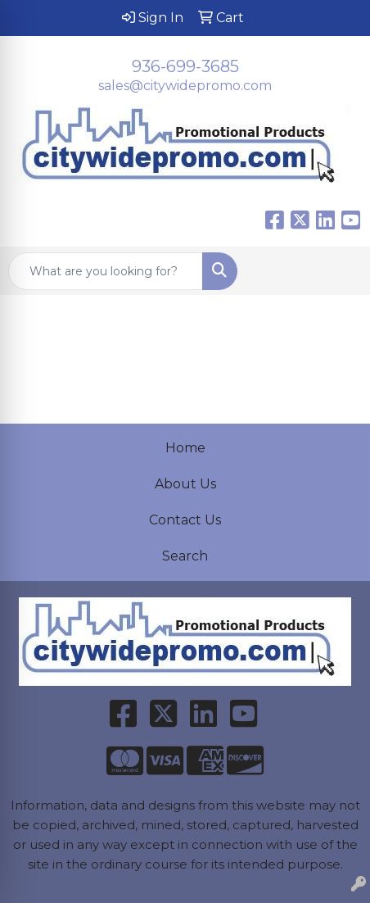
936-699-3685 (185, 66)
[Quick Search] (105, 271)
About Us (185, 484)
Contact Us (185, 520)
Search (185, 556)
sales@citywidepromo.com (185, 85)
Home (185, 448)
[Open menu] (337, 271)
